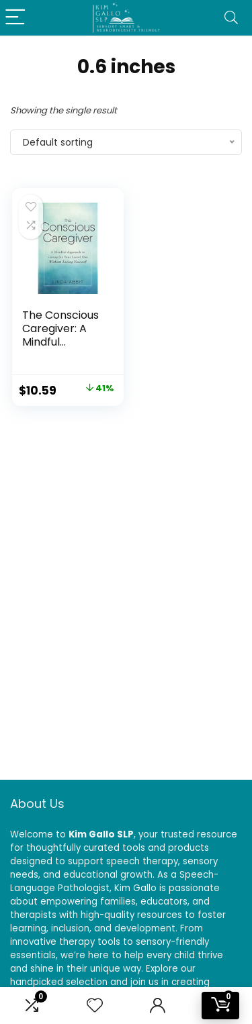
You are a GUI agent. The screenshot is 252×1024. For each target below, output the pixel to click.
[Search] (231, 18)
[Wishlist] (95, 1005)
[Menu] (16, 18)
